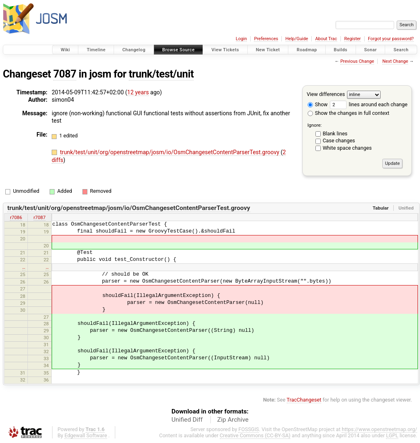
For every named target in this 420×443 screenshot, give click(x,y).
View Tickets (225, 50)
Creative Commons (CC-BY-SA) (255, 435)
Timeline (96, 50)
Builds (340, 50)
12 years (138, 92)
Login (241, 38)
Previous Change (357, 61)
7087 (64, 74)
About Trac (326, 38)
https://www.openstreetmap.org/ (379, 429)
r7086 (16, 217)
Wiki (65, 50)
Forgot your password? (391, 38)
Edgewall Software (85, 435)
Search (401, 50)
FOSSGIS (248, 429)
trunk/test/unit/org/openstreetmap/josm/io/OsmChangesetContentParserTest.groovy (170, 152)
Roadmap (307, 50)
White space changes (347, 148)
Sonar (370, 50)
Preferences (266, 38)
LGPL (392, 435)
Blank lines (335, 133)
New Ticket (268, 50)
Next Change (395, 61)
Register (352, 38)
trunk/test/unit (161, 74)
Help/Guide (296, 38)
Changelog (133, 50)
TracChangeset (304, 400)
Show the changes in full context (348, 113)
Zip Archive (233, 419)
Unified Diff (187, 419)
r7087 (40, 217)
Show (318, 104)
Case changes (339, 140)
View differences (326, 94)
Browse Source (178, 50)
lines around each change (368, 104)
